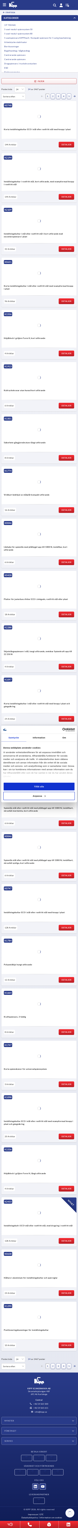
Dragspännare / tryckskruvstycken (20, 63)
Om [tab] (64, 737)
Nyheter (9, 1421)
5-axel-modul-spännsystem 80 (18, 34)
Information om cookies (51, 1518)
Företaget (10, 1431)
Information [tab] (39, 737)
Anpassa (39, 796)
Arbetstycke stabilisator (15, 42)
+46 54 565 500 (39, 1404)
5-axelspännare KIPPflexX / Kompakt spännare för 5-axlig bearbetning (37, 38)
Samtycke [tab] (14, 737)
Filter (39, 81)
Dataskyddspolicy (29, 1518)
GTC (42, 1514)
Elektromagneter (12, 72)
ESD (6, 68)
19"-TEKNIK (10, 25)
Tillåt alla (39, 786)
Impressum (33, 1514)
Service (8, 1441)
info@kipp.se (39, 1412)
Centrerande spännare (14, 55)
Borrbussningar (11, 46)
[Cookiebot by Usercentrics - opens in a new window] (62, 730)
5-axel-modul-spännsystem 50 (18, 29)
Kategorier (11, 18)
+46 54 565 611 (39, 1408)
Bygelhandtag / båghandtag (17, 51)
